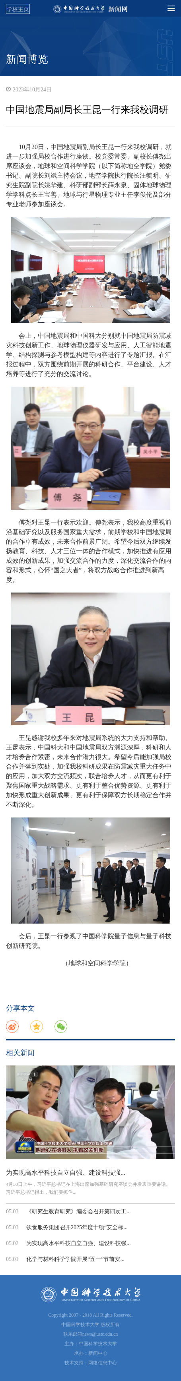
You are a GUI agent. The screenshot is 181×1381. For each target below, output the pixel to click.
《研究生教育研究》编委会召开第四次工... (78, 1211)
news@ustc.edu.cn (100, 1334)
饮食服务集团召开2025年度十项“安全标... (77, 1227)
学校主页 (18, 9)
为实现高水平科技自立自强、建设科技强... (65, 1172)
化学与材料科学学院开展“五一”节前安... (75, 1259)
